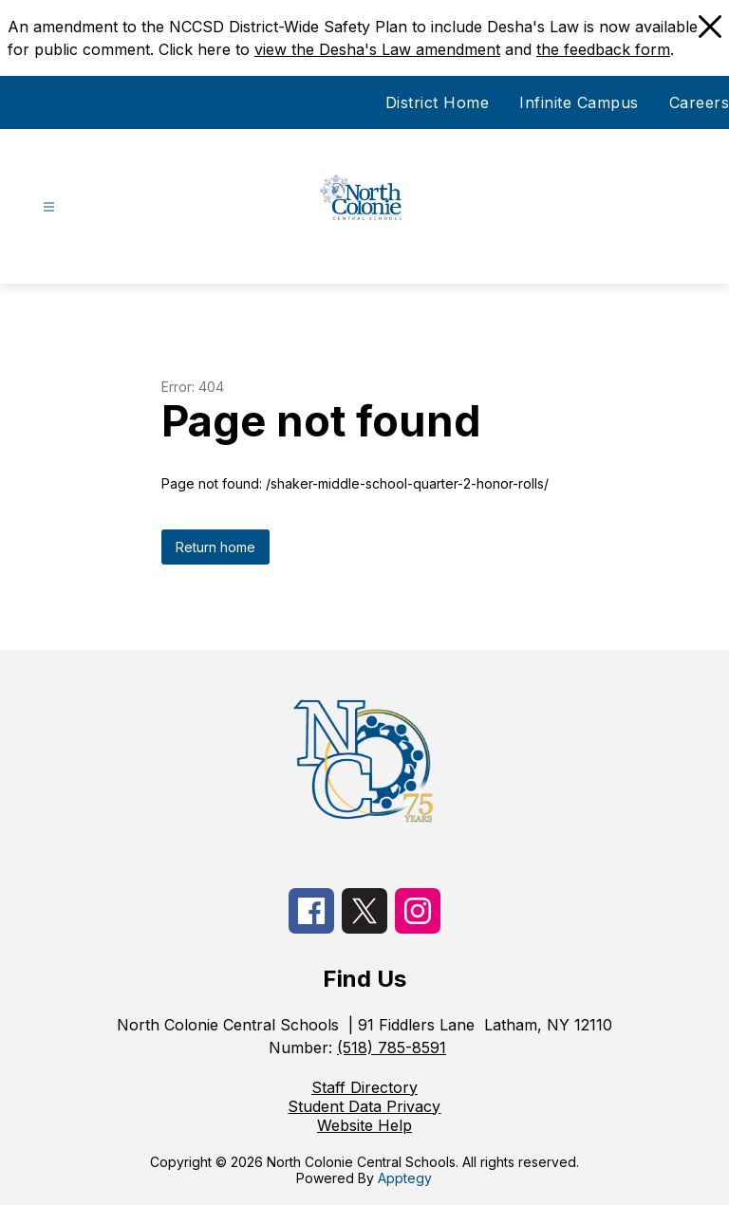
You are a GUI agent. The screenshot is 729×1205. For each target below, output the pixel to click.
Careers (699, 102)
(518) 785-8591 (391, 1047)
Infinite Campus (579, 102)
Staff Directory (364, 1087)
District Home (437, 102)
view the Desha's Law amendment (377, 49)
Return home (215, 547)
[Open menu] (49, 207)
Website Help (364, 1125)
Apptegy (405, 1178)
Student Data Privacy (364, 1106)
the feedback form (603, 49)
